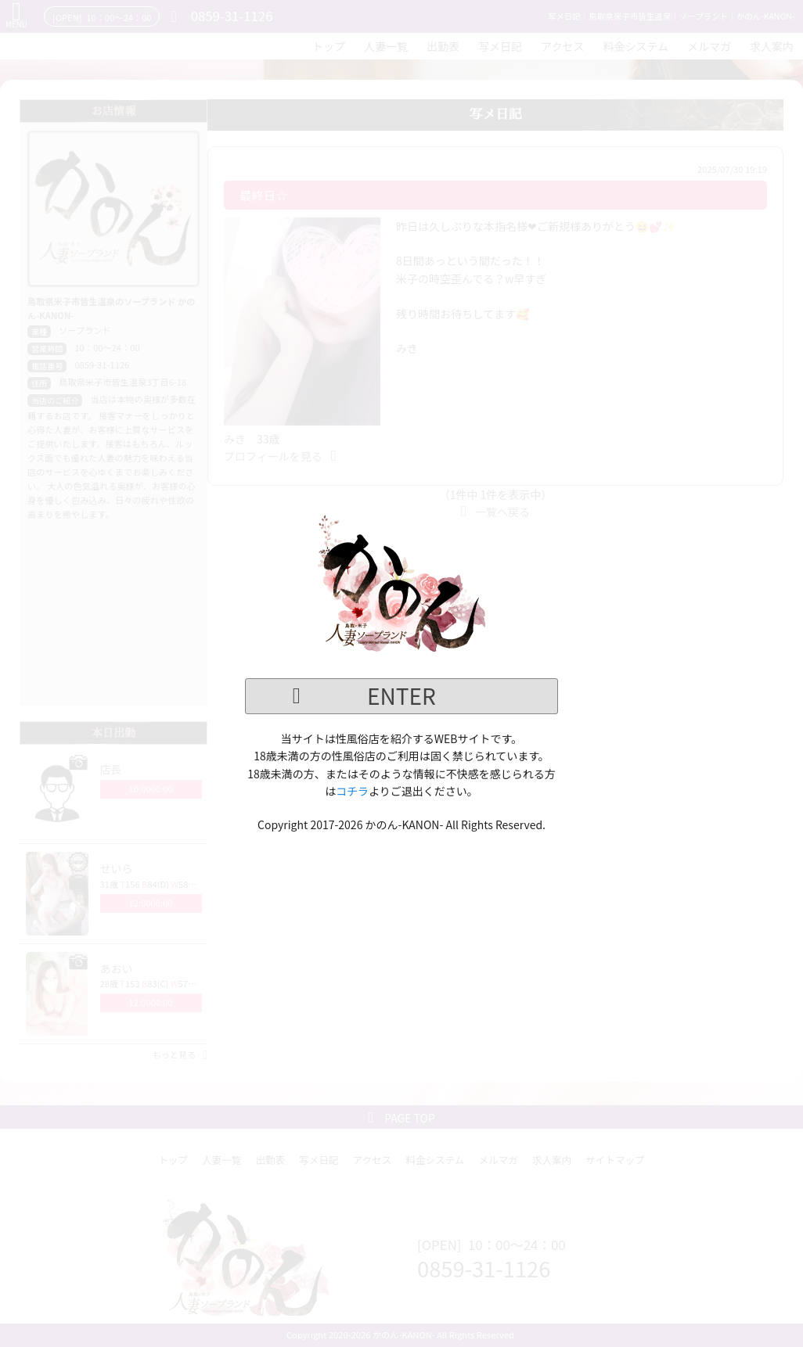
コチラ (352, 791)
